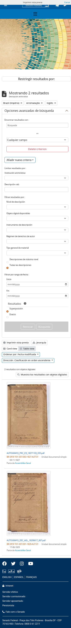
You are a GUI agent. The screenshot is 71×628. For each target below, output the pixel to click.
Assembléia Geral (23, 463)
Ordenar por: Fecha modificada (20, 354)
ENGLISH (7, 577)
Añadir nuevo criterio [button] (19, 160)
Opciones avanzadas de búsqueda (29, 111)
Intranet (7, 585)
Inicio (8, 279)
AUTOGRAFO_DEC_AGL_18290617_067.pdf (26, 540)
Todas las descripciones (20, 265)
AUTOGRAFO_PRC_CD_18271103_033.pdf (25, 453)
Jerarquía (39, 342)
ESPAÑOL (19, 577)
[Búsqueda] (37, 125)
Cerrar (67, 2)
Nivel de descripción (15, 201)
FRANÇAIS (31, 577)
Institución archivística (15, 172)
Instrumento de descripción (19, 224)
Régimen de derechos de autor (20, 236)
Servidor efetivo (10, 592)
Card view (10, 348)
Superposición (16, 308)
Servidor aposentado (12, 601)
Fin (7, 290)
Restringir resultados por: (36, 79)
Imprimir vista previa (16, 342)
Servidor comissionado (13, 596)
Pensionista (8, 605)
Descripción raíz (12, 184)
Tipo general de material (17, 247)
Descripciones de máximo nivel (24, 259)
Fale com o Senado (13, 612)
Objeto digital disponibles (18, 213)
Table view (27, 348)
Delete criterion (37, 149)
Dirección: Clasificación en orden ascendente (27, 360)
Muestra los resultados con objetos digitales (42, 374)
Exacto (13, 314)
